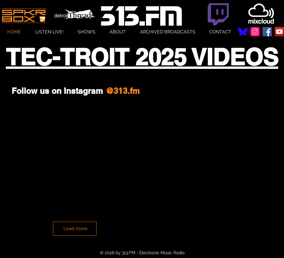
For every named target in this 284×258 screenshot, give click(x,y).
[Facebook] (267, 31)
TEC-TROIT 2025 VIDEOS (142, 57)
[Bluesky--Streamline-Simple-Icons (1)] (242, 31)
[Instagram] (255, 31)
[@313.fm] (122, 91)
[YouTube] (279, 31)
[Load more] (75, 229)
